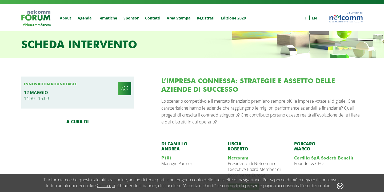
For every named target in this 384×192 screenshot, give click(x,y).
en (314, 18)
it (306, 18)
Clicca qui (106, 186)
